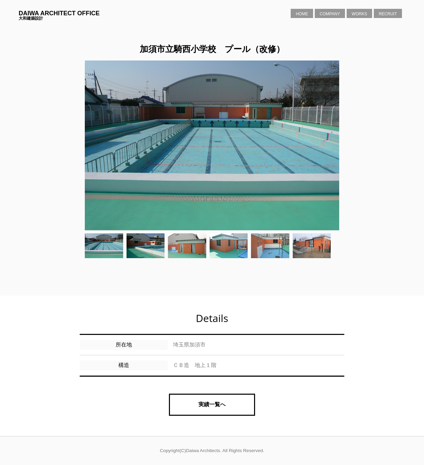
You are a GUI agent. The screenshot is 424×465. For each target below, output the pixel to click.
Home (302, 14)
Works (359, 14)
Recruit (388, 14)
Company (330, 14)
